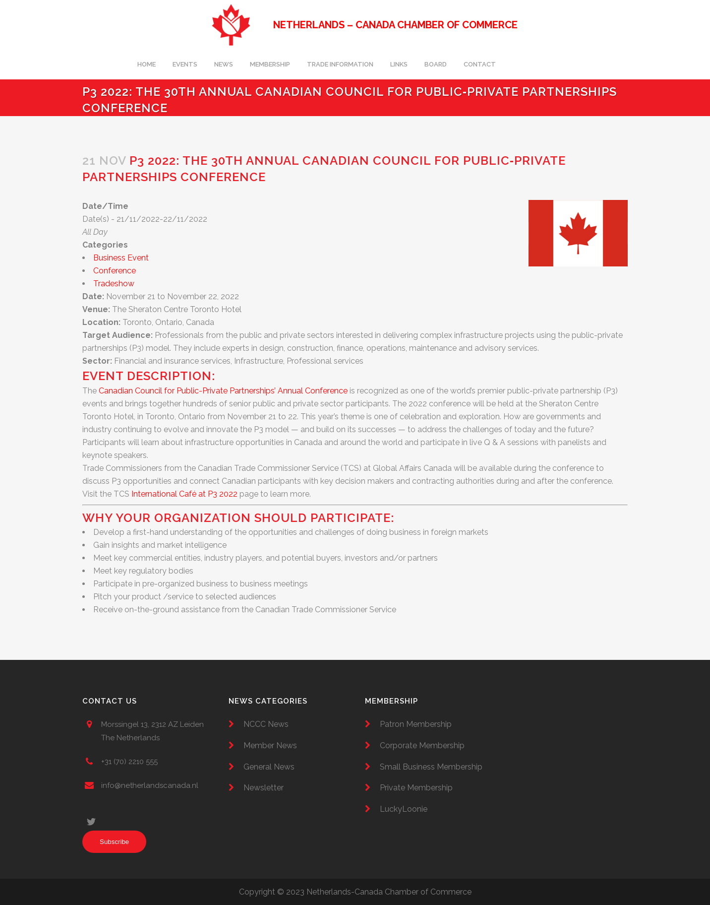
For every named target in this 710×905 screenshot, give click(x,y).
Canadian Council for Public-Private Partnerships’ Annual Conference (223, 390)
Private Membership (416, 787)
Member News (270, 745)
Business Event (121, 257)
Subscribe (114, 841)
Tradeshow (113, 283)
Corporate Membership (422, 745)
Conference (114, 270)
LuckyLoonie (403, 809)
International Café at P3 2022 (184, 494)
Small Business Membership (431, 767)
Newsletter (263, 787)
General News (269, 767)
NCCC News (266, 724)
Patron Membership (416, 724)
